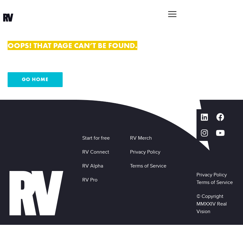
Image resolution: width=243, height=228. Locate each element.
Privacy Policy (146, 151)
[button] (172, 14)
